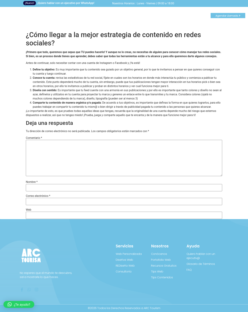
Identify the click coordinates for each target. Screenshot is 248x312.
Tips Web (157, 271)
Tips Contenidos (162, 277)
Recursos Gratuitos (164, 266)
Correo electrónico (38, 196)
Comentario (34, 138)
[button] (18, 304)
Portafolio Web (161, 260)
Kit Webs (105, 18)
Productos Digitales (79, 18)
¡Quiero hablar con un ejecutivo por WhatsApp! (65, 3)
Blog (56, 18)
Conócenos (159, 254)
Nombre (32, 182)
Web (28, 209)
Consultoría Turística (132, 18)
